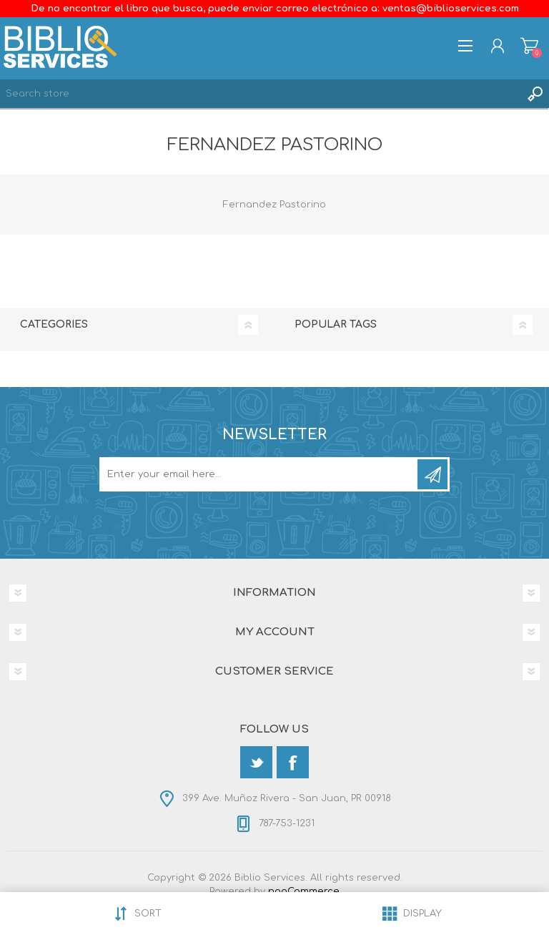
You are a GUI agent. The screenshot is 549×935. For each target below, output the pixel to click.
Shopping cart (529, 46)
